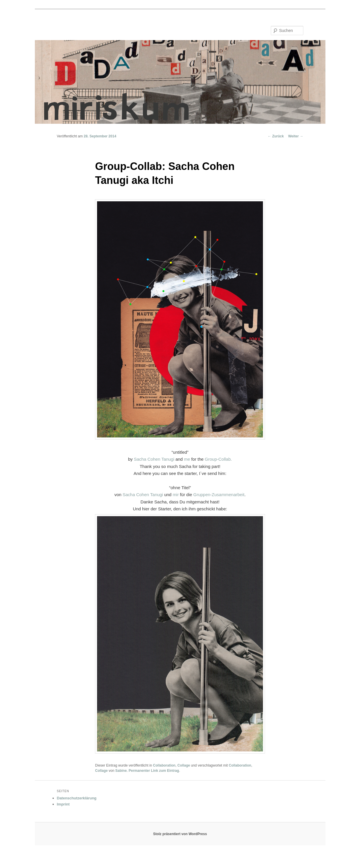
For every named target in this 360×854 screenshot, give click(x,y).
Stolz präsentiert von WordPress (180, 834)
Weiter (295, 136)
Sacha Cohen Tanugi (154, 459)
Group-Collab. (218, 459)
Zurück (276, 136)
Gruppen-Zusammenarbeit (218, 494)
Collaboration (164, 765)
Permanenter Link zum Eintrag (154, 771)
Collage (184, 765)
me (187, 459)
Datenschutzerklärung (77, 798)
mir (176, 494)
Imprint (63, 804)
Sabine (121, 771)
